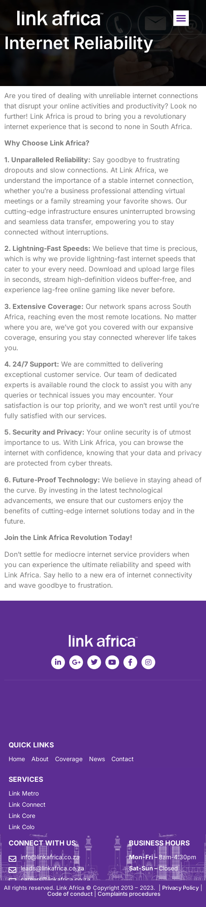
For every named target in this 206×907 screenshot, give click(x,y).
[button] (181, 20)
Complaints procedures (129, 893)
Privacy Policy (180, 887)
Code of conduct (69, 893)
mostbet (10, 3)
